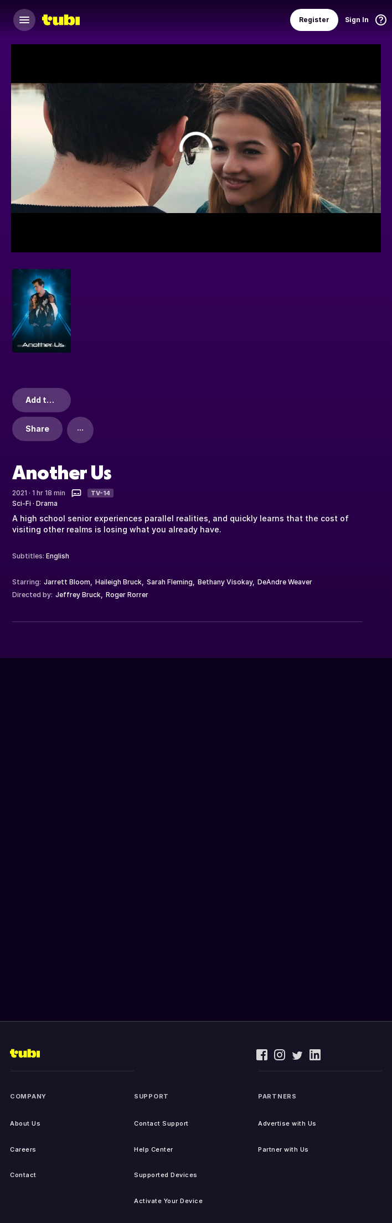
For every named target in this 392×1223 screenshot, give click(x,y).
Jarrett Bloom (67, 582)
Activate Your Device (168, 1201)
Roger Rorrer (127, 594)
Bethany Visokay (225, 582)
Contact (23, 1175)
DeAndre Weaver (284, 582)
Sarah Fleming (170, 582)
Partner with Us (283, 1149)
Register (314, 19)
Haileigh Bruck (118, 582)
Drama (47, 503)
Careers (23, 1149)
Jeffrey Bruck (78, 594)
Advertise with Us (287, 1123)
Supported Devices (166, 1175)
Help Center (153, 1149)
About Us (25, 1123)
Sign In (357, 19)
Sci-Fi (21, 503)
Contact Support (161, 1123)
